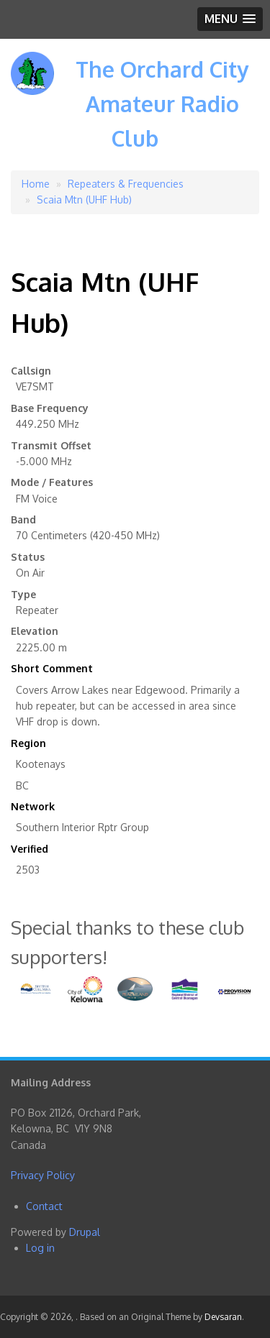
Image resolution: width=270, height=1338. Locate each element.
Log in (40, 1248)
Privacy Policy (43, 1175)
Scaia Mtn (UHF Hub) (84, 199)
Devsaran (223, 1316)
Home (36, 184)
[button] (230, 19)
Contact (44, 1206)
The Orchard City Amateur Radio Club (162, 103)
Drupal (84, 1232)
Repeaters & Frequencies (126, 184)
